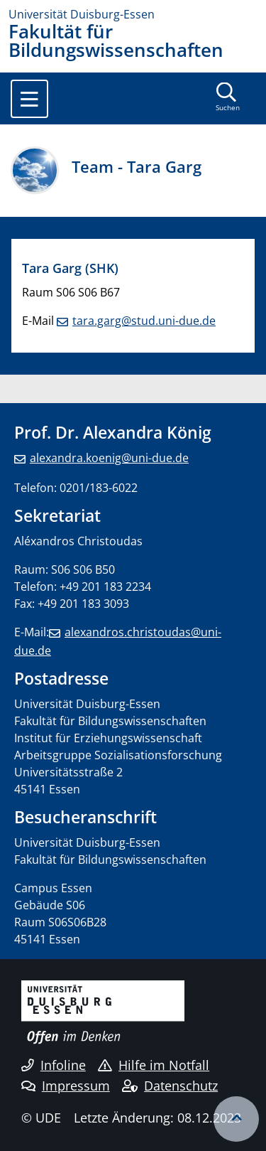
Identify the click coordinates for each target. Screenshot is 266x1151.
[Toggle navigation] (29, 99)
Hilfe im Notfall (153, 1065)
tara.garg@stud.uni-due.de (144, 320)
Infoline (53, 1065)
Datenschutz (170, 1085)
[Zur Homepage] (133, 14)
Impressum (65, 1085)
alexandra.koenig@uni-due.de (109, 458)
